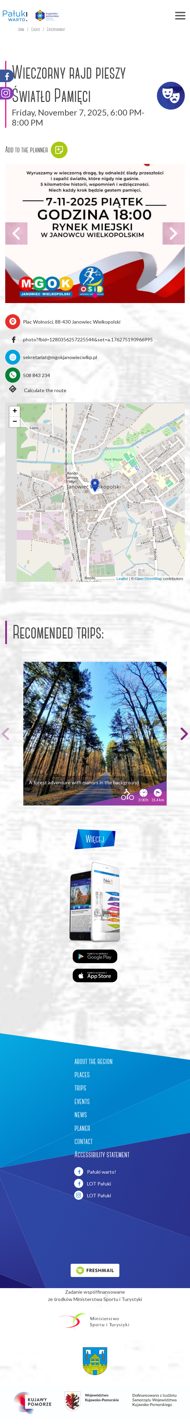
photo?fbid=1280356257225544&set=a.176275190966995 (88, 339)
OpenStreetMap (148, 579)
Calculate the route (35, 390)
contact (83, 1141)
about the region (93, 1061)
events (82, 1101)
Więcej (95, 839)
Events (35, 29)
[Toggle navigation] (127, 15)
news (80, 1114)
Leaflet (122, 579)
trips (80, 1087)
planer (82, 1128)
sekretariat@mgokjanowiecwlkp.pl (60, 357)
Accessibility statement (101, 1154)
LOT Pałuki (92, 1183)
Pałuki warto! (95, 1171)
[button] (95, 295)
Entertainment (56, 29)
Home (21, 29)
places (82, 1074)
